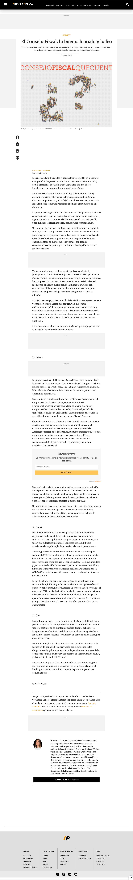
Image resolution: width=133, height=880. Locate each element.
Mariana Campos (41, 170)
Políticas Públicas (84, 5)
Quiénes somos (102, 855)
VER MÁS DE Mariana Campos (66, 780)
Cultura (45, 855)
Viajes (45, 864)
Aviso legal (100, 864)
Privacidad (100, 858)
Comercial (82, 851)
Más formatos (66, 851)
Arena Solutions (84, 858)
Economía (50, 5)
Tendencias (47, 867)
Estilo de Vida (48, 851)
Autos (45, 861)
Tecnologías (70, 5)
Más (98, 851)
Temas (26, 851)
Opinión (106, 5)
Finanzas (97, 5)
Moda (45, 858)
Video (62, 858)
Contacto (100, 861)
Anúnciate (82, 855)
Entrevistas (64, 861)
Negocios (59, 5)
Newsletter (64, 855)
